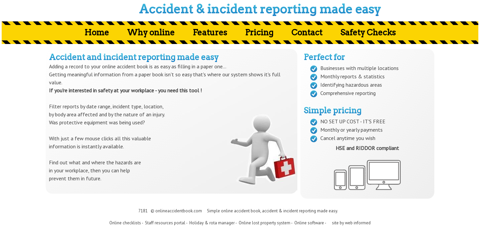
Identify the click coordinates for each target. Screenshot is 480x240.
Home (96, 32)
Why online (151, 32)
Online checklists (125, 223)
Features (210, 32)
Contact (306, 32)
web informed (358, 223)
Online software (309, 223)
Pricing (259, 32)
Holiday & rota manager (212, 223)
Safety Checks (368, 32)
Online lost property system (264, 223)
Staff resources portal (165, 223)
